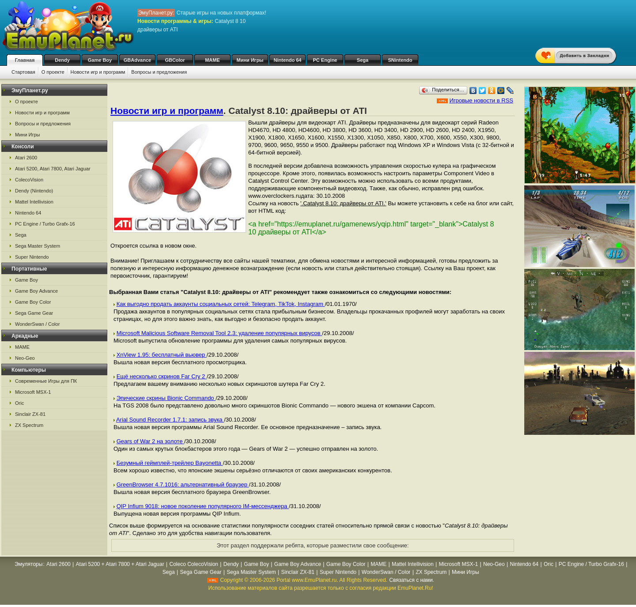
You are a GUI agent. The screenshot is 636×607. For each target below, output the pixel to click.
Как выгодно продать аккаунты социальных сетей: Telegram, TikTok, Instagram (221, 304)
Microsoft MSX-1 (33, 392)
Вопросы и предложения (159, 72)
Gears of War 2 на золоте (150, 441)
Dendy (62, 60)
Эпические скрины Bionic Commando (166, 398)
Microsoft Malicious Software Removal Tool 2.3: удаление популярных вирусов (219, 333)
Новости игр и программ (98, 72)
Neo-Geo (25, 358)
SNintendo (400, 60)
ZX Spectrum (29, 425)
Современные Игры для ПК (46, 381)
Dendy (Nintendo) (34, 190)
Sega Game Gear (34, 313)
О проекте (53, 72)
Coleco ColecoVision (194, 564)
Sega (362, 60)
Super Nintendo (32, 257)
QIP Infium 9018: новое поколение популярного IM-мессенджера (203, 506)
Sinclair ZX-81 (30, 414)
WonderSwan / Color (37, 324)
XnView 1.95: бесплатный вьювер (162, 354)
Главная (25, 60)
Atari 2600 (26, 157)
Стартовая (23, 72)
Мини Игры (250, 60)
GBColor (175, 60)
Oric (19, 403)
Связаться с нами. (411, 580)
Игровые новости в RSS (481, 100)
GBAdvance (137, 60)
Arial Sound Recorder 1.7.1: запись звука (170, 419)
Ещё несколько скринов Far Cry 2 (162, 376)
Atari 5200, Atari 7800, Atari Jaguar (53, 168)
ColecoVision (29, 179)
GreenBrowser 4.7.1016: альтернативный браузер (183, 484)
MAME (212, 60)
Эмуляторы (28, 564)
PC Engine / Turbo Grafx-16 (45, 223)
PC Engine (325, 60)
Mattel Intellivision (34, 201)
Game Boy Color (33, 302)
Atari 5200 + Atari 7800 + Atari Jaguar (120, 564)
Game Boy (100, 60)
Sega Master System (37, 246)
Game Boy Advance (36, 291)
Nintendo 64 (288, 60)
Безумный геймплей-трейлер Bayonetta (170, 463)
